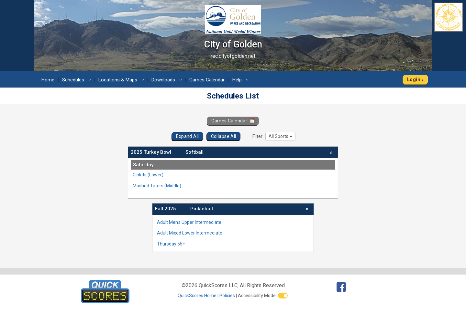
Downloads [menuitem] (167, 80)
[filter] (280, 136)
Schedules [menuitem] (77, 80)
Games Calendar (232, 120)
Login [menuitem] (413, 79)
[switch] (283, 295)
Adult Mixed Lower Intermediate (189, 232)
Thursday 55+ (171, 243)
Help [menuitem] (241, 80)
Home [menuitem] (47, 80)
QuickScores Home (197, 295)
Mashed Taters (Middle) (157, 185)
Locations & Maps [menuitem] (122, 80)
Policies (227, 295)
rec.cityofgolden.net (233, 56)
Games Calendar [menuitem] (207, 80)
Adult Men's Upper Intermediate (189, 222)
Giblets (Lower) (148, 174)
